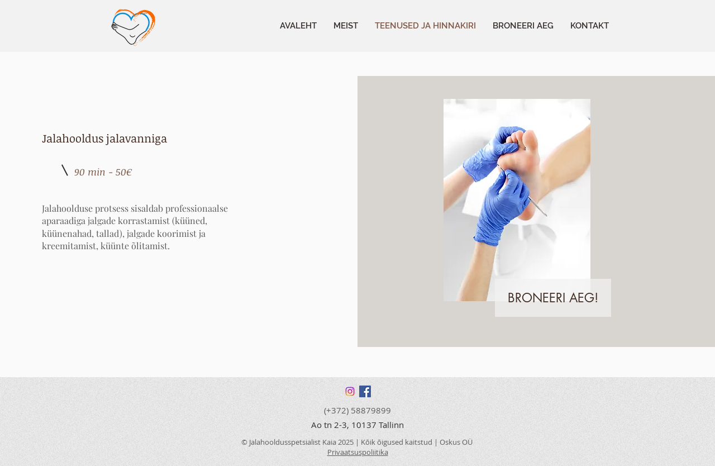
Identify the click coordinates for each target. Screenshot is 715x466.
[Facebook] (365, 391)
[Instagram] (350, 391)
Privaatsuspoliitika (357, 452)
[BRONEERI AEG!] (553, 298)
